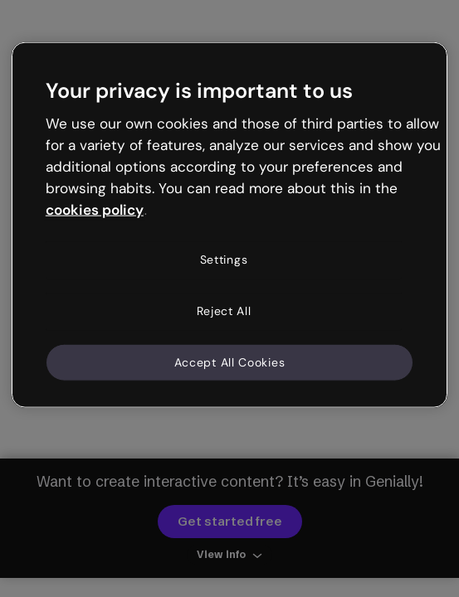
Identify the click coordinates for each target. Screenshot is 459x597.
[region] (229, 225)
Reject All (224, 310)
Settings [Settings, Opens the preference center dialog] (224, 259)
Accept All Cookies (230, 361)
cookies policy (95, 209)
